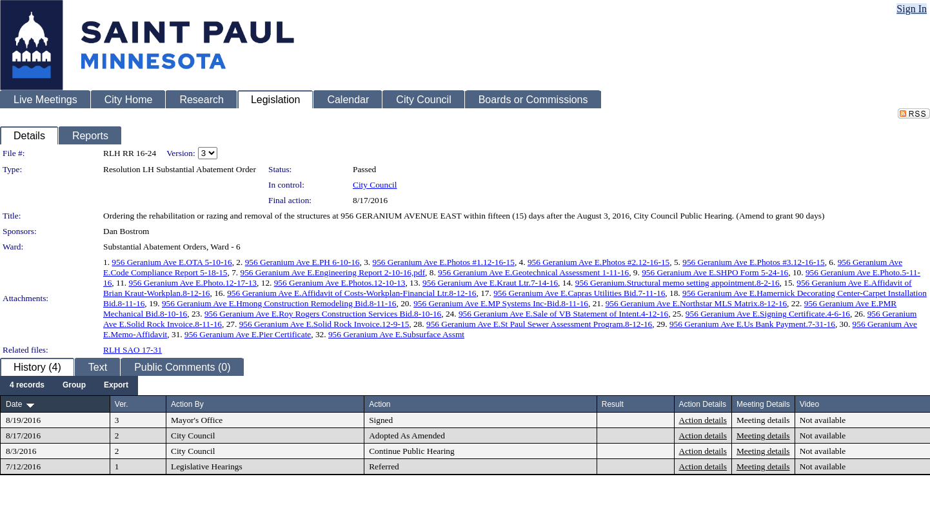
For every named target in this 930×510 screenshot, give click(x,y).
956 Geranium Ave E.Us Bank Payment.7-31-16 (752, 324)
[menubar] (69, 385)
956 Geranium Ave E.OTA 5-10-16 (172, 262)
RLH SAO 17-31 (132, 350)
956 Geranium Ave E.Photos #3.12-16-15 (753, 262)
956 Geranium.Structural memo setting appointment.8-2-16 (677, 283)
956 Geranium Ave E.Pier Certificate (247, 334)
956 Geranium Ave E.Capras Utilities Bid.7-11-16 (579, 293)
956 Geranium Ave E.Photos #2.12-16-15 (598, 262)
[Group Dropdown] (74, 385)
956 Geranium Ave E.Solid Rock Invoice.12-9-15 (324, 324)
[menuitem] (27, 386)
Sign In (911, 8)
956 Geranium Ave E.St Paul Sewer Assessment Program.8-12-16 (539, 324)
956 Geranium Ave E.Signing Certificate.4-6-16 (768, 314)
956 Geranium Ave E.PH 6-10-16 (302, 262)
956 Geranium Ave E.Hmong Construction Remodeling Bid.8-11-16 (279, 303)
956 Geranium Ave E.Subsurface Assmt (396, 334)
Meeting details (763, 420)
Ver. (121, 404)
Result (613, 404)
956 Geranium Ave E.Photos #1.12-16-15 (444, 262)
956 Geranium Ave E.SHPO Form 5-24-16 (715, 272)
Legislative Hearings (206, 466)
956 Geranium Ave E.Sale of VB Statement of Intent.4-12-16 (563, 314)
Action (379, 404)
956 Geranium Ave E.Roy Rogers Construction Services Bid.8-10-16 (322, 314)
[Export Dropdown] (116, 385)
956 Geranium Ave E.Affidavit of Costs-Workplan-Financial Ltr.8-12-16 (351, 293)
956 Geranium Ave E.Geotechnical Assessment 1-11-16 (533, 272)
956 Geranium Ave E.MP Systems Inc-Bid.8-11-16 (500, 303)
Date (14, 404)
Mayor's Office (197, 420)
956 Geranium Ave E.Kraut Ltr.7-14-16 (490, 283)
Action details (703, 420)
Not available (823, 420)
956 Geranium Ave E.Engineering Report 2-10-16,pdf (332, 272)
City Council (375, 185)
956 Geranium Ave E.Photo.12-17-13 (193, 283)
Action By (187, 404)
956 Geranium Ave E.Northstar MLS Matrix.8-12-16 (696, 303)
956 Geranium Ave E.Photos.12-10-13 (340, 283)
